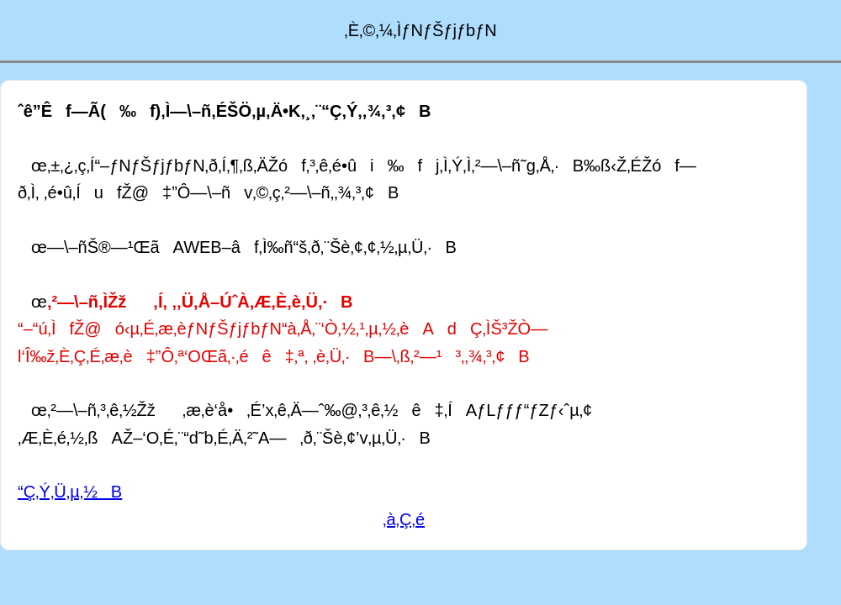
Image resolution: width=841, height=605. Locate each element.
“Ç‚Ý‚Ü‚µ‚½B (70, 491)
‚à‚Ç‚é (404, 519)
